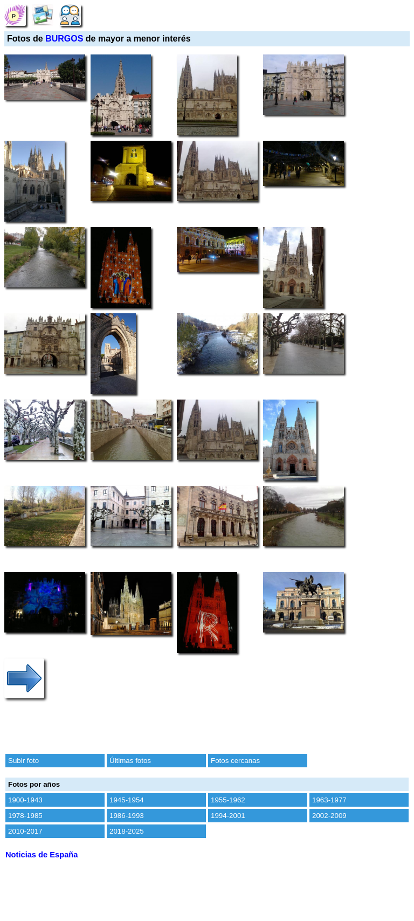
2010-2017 (25, 831)
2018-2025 (126, 831)
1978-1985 (25, 816)
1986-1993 (126, 816)
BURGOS (64, 38)
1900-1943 (25, 800)
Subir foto (23, 761)
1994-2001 (228, 816)
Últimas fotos (130, 761)
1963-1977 (329, 800)
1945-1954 (126, 800)
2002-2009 (329, 816)
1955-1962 (228, 800)
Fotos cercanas (235, 761)
